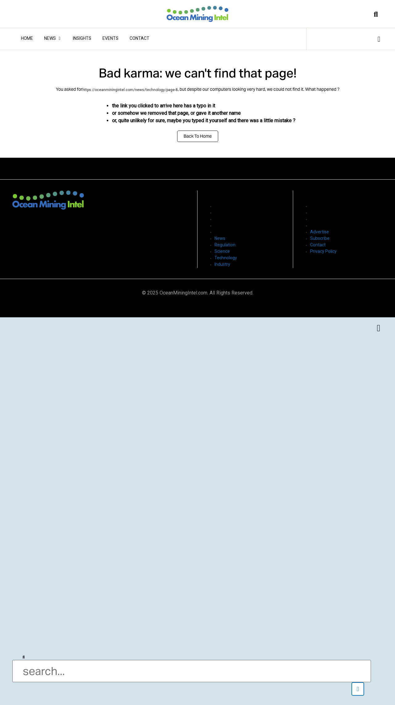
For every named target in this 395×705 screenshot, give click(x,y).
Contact (318, 218)
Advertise (319, 205)
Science (222, 218)
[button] (357, 689)
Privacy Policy (323, 225)
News (219, 205)
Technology (225, 225)
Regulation (224, 212)
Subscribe (320, 212)
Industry (222, 231)
